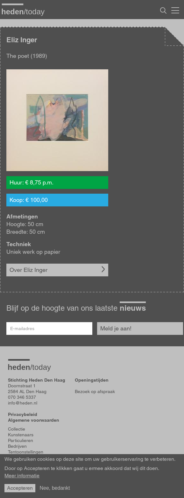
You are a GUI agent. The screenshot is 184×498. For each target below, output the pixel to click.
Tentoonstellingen (25, 451)
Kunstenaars (20, 434)
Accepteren (20, 488)
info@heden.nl (22, 402)
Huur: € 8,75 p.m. (31, 182)
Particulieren (20, 440)
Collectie (16, 429)
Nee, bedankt (54, 488)
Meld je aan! (115, 328)
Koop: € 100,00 (29, 200)
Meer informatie (21, 476)
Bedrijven (17, 446)
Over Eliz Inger (28, 269)
